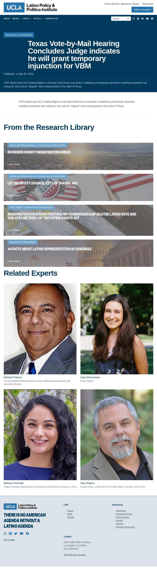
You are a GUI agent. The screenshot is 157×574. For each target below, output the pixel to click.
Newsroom (121, 510)
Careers (120, 523)
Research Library (130, 3)
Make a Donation (142, 9)
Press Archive (112, 3)
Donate (119, 520)
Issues (70, 510)
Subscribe (147, 3)
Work (69, 514)
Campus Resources (125, 527)
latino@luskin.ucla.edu (74, 555)
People (70, 517)
